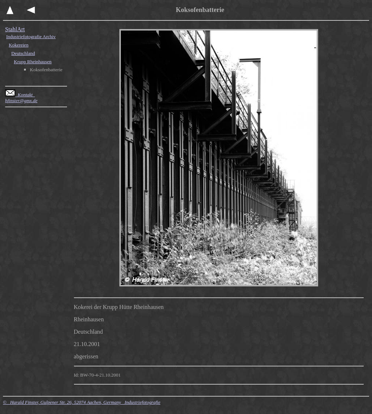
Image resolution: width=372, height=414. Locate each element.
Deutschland (23, 53)
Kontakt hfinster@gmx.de (21, 97)
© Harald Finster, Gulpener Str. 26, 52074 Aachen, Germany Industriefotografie (81, 402)
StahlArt (15, 29)
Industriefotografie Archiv (31, 36)
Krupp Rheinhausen (33, 61)
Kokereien (18, 45)
